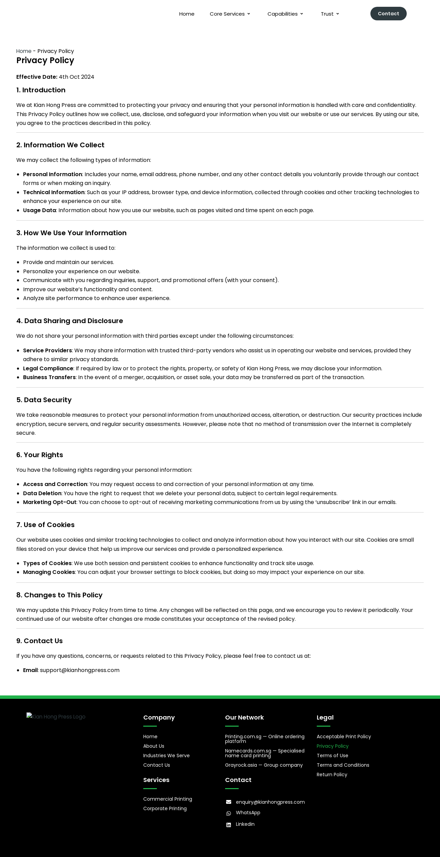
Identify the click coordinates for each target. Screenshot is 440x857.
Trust (329, 13)
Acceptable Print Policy (344, 735)
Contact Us (156, 763)
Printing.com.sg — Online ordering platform (265, 737)
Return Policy (332, 773)
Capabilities (283, 13)
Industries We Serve (166, 754)
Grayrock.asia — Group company (264, 763)
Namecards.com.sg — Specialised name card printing (265, 752)
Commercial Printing (167, 796)
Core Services (225, 13)
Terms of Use (332, 754)
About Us (153, 744)
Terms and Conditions (343, 763)
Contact (388, 13)
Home (180, 13)
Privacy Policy (333, 744)
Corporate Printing (165, 805)
